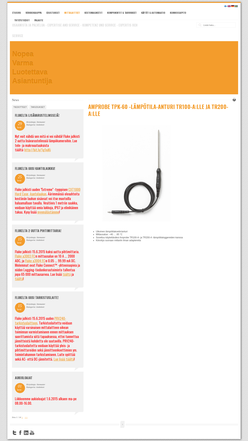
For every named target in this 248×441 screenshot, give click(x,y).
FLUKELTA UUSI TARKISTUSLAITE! (37, 297)
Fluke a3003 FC (25, 256)
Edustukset (53, 12)
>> (26, 417)
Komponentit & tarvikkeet (122, 12)
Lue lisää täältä (64, 359)
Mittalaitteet (72, 12)
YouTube (32, 432)
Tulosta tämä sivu (234, 99)
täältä (67, 274)
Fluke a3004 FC (35, 260)
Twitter (14, 432)
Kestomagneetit (93, 12)
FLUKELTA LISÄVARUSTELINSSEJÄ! (37, 115)
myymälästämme (48, 212)
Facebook (20, 432)
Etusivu (16, 12)
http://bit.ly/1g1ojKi (37, 149)
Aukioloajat (23, 377)
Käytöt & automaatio (153, 12)
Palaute (38, 20)
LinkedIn (26, 432)
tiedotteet (20, 107)
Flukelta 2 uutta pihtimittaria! (38, 230)
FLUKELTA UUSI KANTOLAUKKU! (35, 168)
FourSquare (37, 432)
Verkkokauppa (34, 12)
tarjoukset (38, 107)
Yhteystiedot (22, 20)
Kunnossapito (178, 12)
